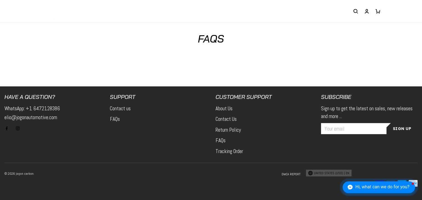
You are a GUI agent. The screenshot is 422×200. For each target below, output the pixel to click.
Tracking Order (229, 151)
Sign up (402, 128)
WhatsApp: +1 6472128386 (32, 108)
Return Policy (228, 129)
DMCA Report (291, 174)
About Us (224, 108)
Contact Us (226, 119)
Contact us (120, 108)
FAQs (115, 119)
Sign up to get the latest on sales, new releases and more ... (367, 112)
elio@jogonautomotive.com (30, 117)
